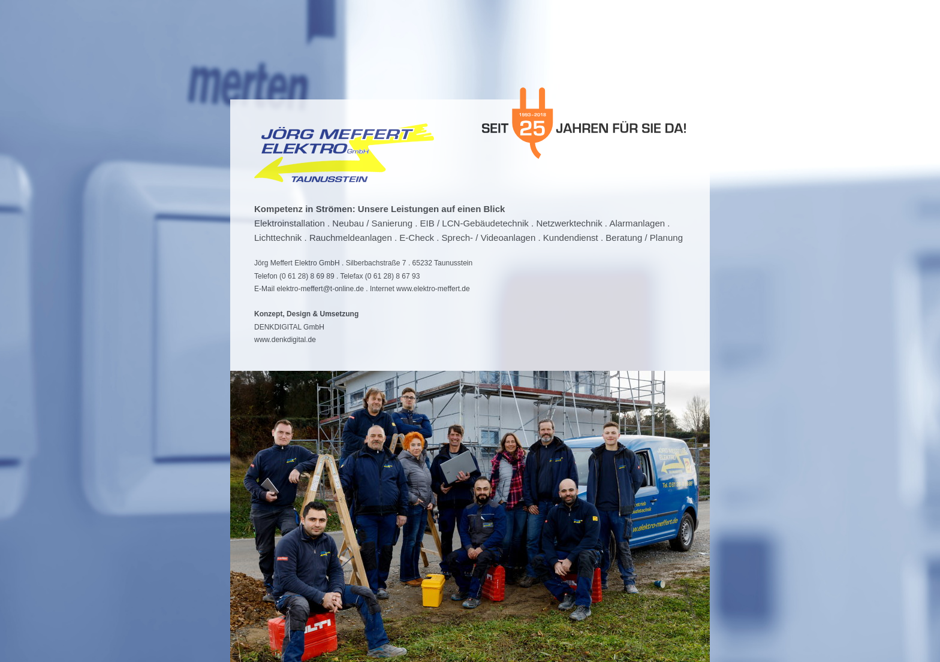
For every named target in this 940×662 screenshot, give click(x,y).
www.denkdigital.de (285, 339)
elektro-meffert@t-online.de (320, 289)
